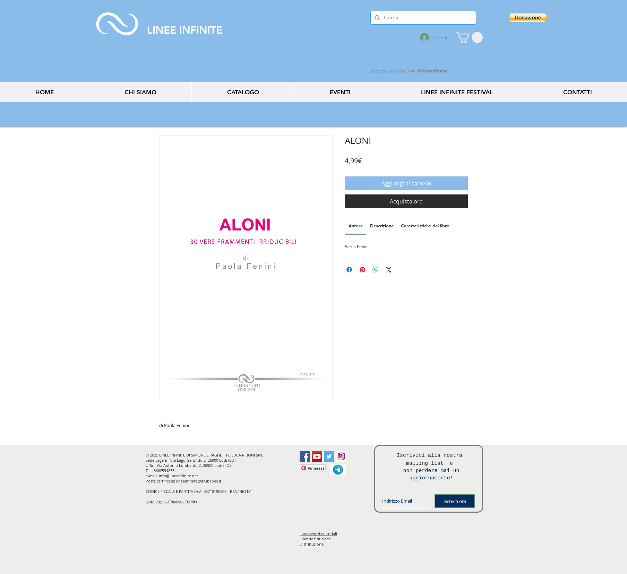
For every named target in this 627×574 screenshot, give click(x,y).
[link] (356, 225)
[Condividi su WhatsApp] (375, 270)
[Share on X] (389, 270)
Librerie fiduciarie (315, 538)
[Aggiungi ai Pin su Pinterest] (362, 270)
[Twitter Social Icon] (329, 456)
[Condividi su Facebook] (349, 270)
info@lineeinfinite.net (178, 475)
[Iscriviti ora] (455, 501)
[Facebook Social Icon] (305, 456)
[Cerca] (422, 17)
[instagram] (341, 456)
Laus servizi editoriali (318, 533)
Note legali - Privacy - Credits (171, 501)
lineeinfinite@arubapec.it (198, 481)
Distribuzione (312, 544)
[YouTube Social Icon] (317, 456)
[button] (469, 37)
